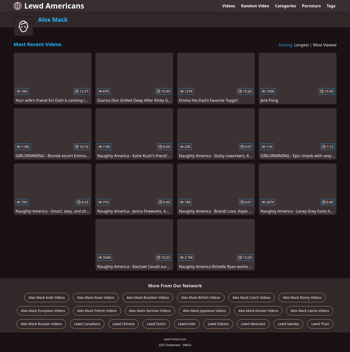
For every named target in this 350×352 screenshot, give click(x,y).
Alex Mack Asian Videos (95, 297)
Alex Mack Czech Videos (252, 297)
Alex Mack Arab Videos (47, 297)
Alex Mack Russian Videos (41, 323)
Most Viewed (325, 45)
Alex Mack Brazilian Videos (148, 297)
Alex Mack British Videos (200, 297)
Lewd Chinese (124, 323)
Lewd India (187, 323)
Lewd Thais (320, 323)
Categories (285, 6)
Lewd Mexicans (253, 323)
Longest (301, 45)
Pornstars (311, 6)
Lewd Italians (218, 323)
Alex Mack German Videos (150, 310)
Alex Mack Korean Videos (258, 310)
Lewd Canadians (87, 323)
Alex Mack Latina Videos (310, 310)
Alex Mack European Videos (43, 310)
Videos (228, 6)
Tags (331, 6)
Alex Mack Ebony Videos (302, 297)
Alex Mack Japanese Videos (204, 310)
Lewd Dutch (156, 323)
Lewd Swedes (288, 323)
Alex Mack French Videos (97, 310)
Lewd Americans (49, 6)
